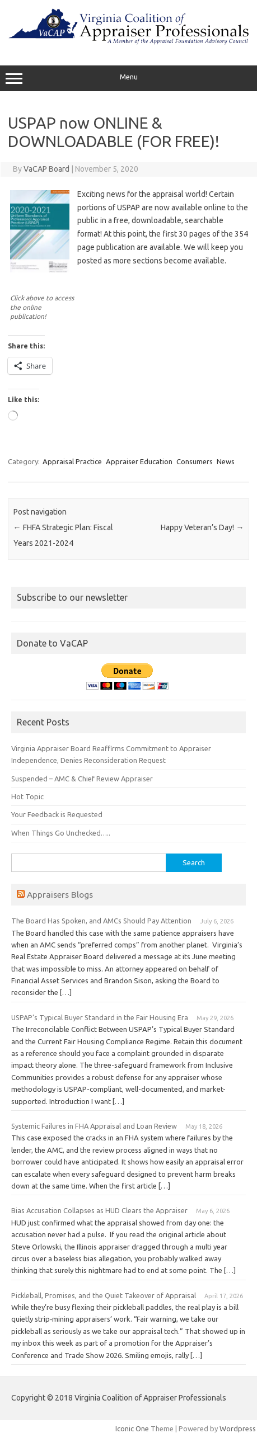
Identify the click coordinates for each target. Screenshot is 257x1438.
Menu (128, 78)
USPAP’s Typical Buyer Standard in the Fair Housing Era (99, 1017)
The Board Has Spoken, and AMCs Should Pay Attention (101, 921)
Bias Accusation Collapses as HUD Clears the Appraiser (99, 1210)
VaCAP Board (46, 168)
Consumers (194, 461)
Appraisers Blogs (60, 894)
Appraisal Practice (72, 461)
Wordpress (237, 1428)
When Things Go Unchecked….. (60, 833)
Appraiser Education (139, 461)
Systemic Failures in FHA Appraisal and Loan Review (94, 1126)
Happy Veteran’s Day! (202, 527)
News (226, 461)
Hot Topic (27, 796)
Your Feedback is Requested (56, 814)
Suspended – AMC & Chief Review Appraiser (82, 778)
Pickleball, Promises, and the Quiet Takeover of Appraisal (103, 1295)
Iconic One (132, 1428)
